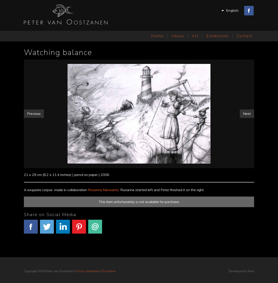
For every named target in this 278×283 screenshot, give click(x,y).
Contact (244, 36)
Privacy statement (88, 271)
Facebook (31, 229)
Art (195, 36)
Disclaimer (109, 271)
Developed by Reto (241, 271)
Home (157, 36)
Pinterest (79, 229)
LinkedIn (63, 229)
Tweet (47, 229)
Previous (34, 113)
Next (247, 113)
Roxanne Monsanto (103, 190)
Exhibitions (217, 36)
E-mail (95, 229)
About (177, 36)
